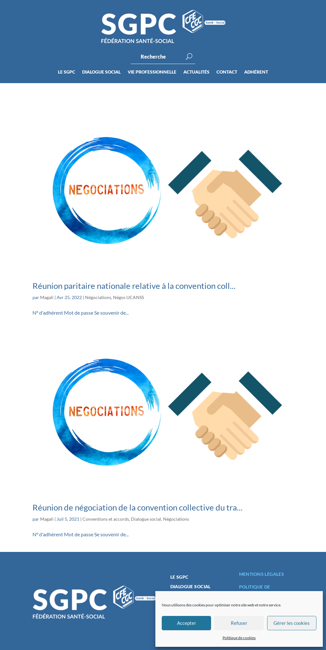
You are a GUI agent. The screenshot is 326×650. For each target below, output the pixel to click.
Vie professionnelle (152, 72)
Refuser (239, 623)
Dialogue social (101, 72)
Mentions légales (261, 574)
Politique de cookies (239, 637)
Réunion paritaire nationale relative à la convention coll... (134, 286)
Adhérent (256, 72)
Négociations (98, 297)
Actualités (196, 72)
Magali (46, 297)
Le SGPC (66, 72)
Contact (226, 72)
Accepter (186, 623)
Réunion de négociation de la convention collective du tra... (137, 507)
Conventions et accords (105, 519)
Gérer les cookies (291, 623)
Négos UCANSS (128, 297)
